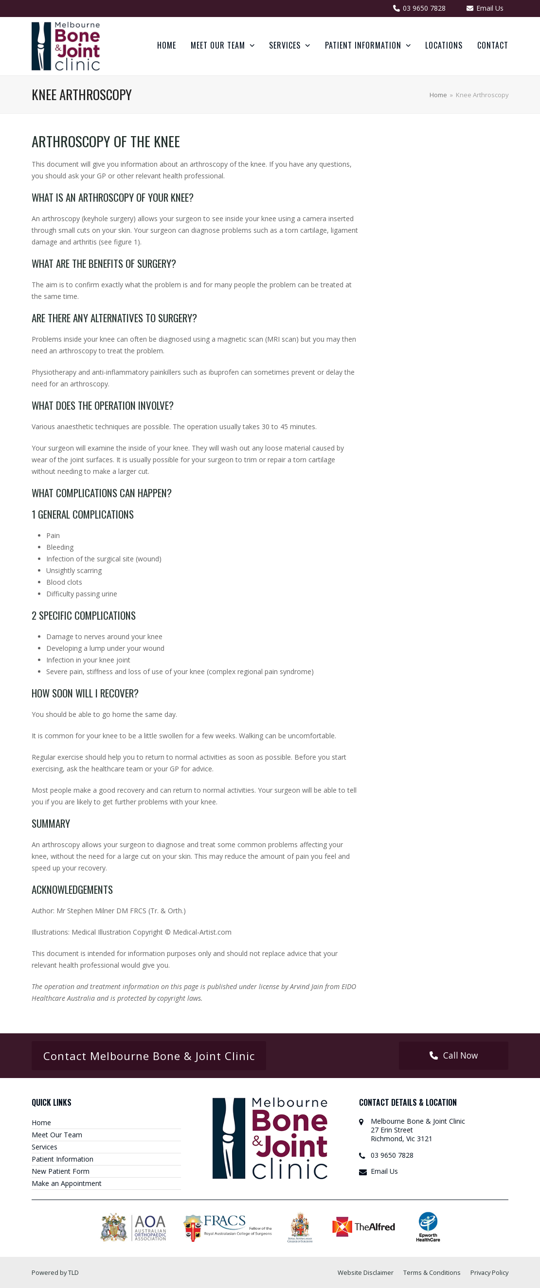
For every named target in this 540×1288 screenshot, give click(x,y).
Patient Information (62, 1159)
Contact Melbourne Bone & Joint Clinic (149, 1055)
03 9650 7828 (392, 1155)
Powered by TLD (55, 1272)
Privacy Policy (489, 1272)
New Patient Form (61, 1171)
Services (44, 1146)
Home (41, 1122)
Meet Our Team (57, 1134)
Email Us (384, 1171)
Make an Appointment (67, 1183)
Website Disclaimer (366, 1272)
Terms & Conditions (432, 1272)
